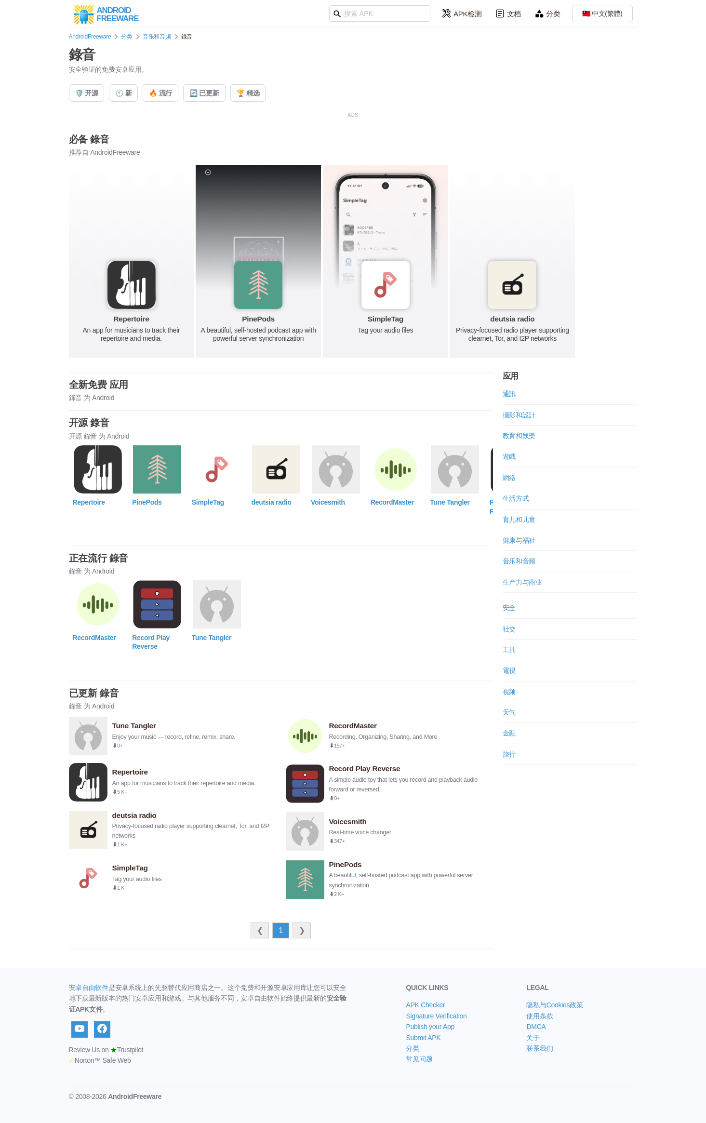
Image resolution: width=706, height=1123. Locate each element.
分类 (547, 13)
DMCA (536, 1026)
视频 (509, 691)
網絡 (509, 477)
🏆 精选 (248, 93)
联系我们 (539, 1048)
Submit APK (423, 1038)
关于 (532, 1038)
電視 (509, 670)
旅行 (509, 754)
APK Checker (425, 1005)
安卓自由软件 (88, 987)
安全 (509, 608)
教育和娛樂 (519, 436)
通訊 (509, 394)
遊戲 (509, 456)
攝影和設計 (519, 415)
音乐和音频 (157, 36)
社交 (509, 629)
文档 (508, 13)
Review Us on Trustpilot (106, 1050)
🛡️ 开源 (86, 93)
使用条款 (539, 1016)
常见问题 (419, 1059)
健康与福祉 (519, 540)
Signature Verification (436, 1016)
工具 (509, 650)
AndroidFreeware (90, 36)
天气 (509, 712)
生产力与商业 (522, 582)
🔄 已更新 (204, 93)
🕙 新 (123, 93)
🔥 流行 (160, 93)
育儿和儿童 (519, 519)
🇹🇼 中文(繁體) (602, 13)
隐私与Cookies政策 (554, 1005)
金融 (509, 733)
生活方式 (516, 498)
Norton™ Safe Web (100, 1060)
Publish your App (430, 1026)
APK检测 (462, 13)
